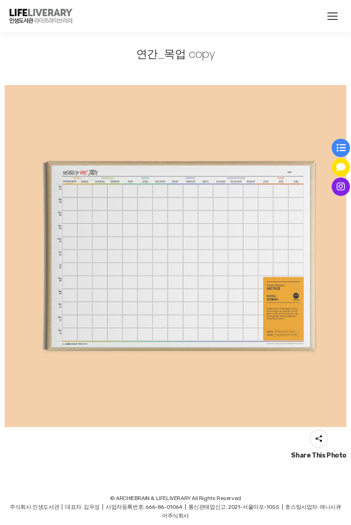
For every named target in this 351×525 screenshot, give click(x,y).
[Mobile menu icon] (332, 16)
